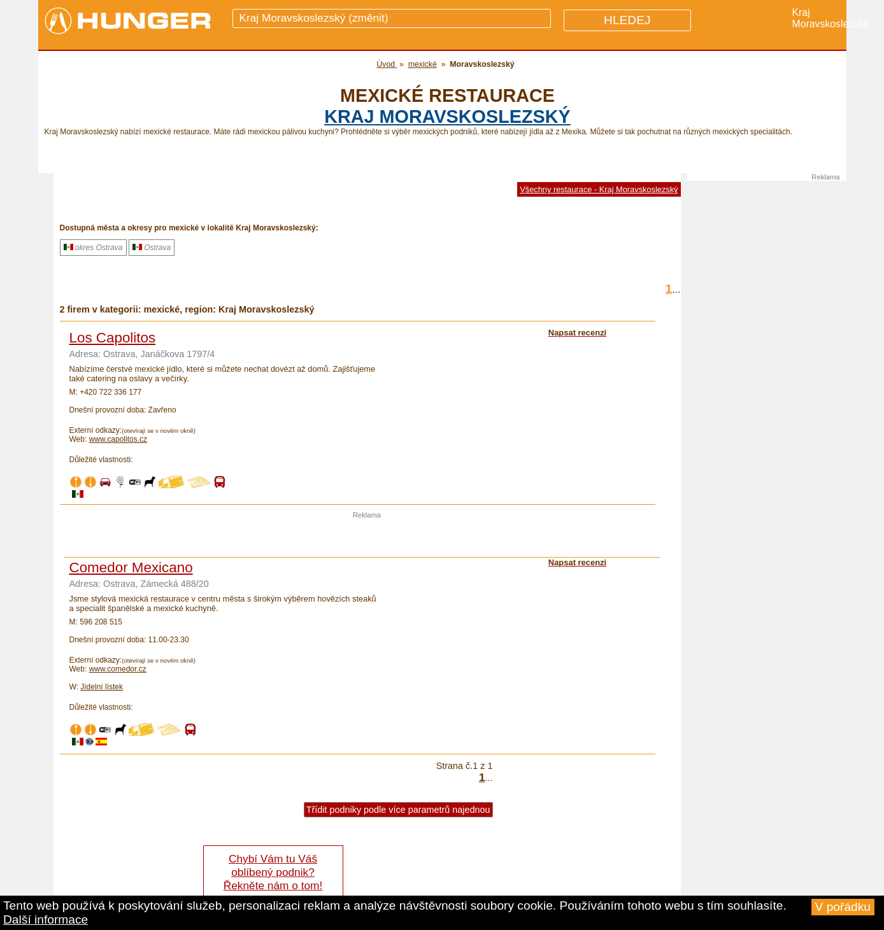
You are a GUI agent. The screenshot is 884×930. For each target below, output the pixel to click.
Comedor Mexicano (131, 567)
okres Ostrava (93, 247)
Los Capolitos (112, 338)
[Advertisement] (367, 538)
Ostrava (151, 247)
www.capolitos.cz (118, 439)
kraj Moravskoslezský (447, 116)
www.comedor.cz (117, 669)
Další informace (45, 919)
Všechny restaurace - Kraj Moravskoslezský (599, 189)
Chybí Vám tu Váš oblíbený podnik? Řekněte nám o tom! (273, 872)
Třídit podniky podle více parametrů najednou (398, 810)
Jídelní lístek (101, 686)
